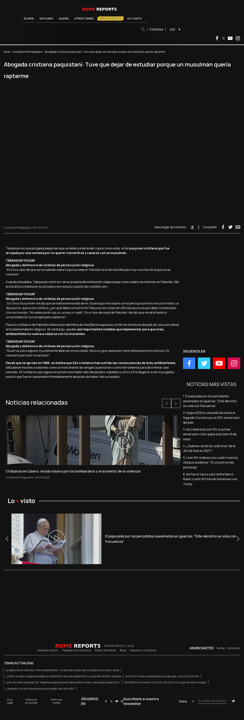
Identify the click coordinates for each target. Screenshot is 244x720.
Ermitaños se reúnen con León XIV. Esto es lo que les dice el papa (165, 682)
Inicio (7, 51)
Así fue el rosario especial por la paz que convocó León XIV (162, 676)
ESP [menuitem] (187, 30)
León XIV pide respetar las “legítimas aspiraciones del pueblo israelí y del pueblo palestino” (63, 682)
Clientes (171, 29)
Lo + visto (149, 18)
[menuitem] (189, 29)
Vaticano (61, 18)
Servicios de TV (125, 18)
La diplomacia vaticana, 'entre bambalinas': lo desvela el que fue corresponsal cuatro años (62, 670)
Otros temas (98, 18)
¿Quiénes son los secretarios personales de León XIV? (40, 688)
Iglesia (78, 18)
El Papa (44, 18)
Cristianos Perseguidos (27, 51)
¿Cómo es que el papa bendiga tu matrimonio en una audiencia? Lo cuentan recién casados (63, 676)
